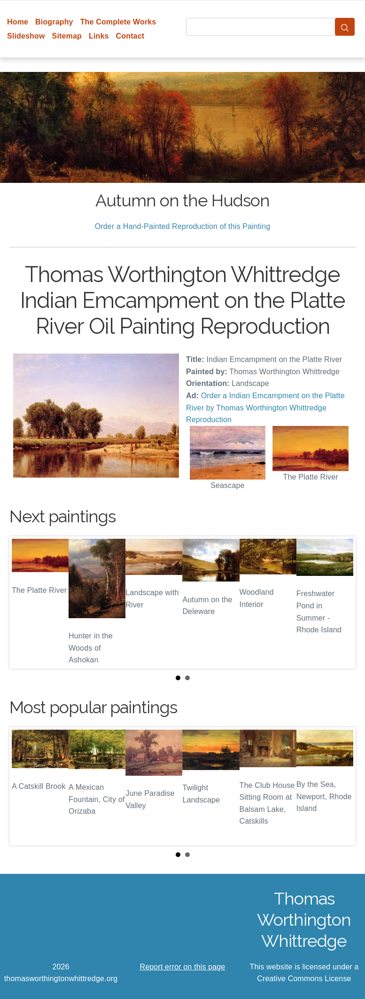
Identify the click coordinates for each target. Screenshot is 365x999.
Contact (130, 36)
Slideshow (26, 36)
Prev (23, 602)
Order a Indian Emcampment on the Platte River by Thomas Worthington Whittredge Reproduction (265, 408)
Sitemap (67, 36)
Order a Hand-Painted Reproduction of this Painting (183, 226)
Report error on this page (182, 967)
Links (99, 36)
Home (17, 22)
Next (341, 602)
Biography (54, 22)
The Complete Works (118, 22)
